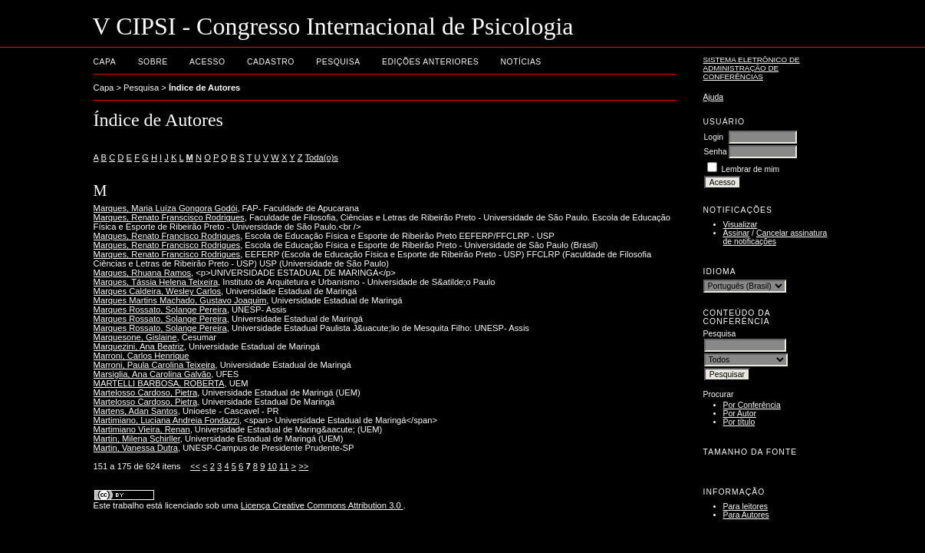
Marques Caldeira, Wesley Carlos (157, 291)
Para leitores (745, 506)
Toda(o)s (321, 157)
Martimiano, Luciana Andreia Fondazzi (166, 420)
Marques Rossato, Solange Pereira (160, 309)
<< (195, 466)
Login (713, 137)
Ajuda (713, 97)
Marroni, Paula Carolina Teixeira (155, 364)
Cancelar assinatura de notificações (775, 237)
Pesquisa (338, 62)
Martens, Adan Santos (136, 411)
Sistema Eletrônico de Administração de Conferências (751, 68)
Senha (715, 151)
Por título (739, 422)
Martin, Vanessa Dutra (136, 447)
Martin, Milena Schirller (137, 438)
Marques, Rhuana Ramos (142, 272)
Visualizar (740, 224)
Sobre (153, 62)
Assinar (736, 233)
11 (283, 466)
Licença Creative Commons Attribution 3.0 (322, 505)
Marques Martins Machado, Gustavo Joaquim (180, 300)
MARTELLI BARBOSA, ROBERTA (159, 383)
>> (303, 466)
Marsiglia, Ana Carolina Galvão (153, 374)
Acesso (207, 62)
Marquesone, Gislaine (135, 337)
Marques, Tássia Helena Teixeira (156, 281)
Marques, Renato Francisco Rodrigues (167, 235)
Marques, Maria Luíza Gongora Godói (166, 208)
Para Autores (746, 515)
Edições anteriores (430, 62)
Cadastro (271, 62)
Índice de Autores (204, 87)
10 (271, 466)
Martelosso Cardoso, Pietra (146, 392)
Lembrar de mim (750, 169)
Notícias (521, 62)
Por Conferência (752, 405)
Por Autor (739, 413)
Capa (105, 62)
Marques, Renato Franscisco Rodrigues (169, 217)
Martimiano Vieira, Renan (142, 429)
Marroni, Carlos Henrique (141, 355)
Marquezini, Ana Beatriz (139, 346)
